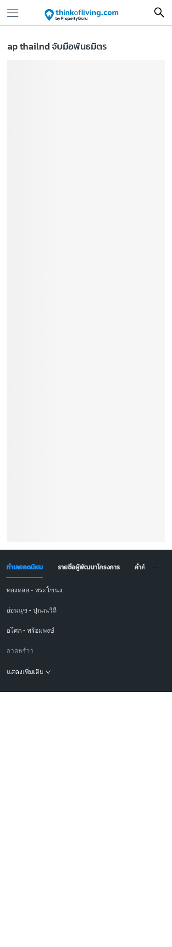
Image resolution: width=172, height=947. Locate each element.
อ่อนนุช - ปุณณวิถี (31, 610)
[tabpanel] (86, 631)
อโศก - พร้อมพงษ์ (30, 630)
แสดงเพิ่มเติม (29, 671)
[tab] (24, 568)
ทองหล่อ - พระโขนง (34, 590)
